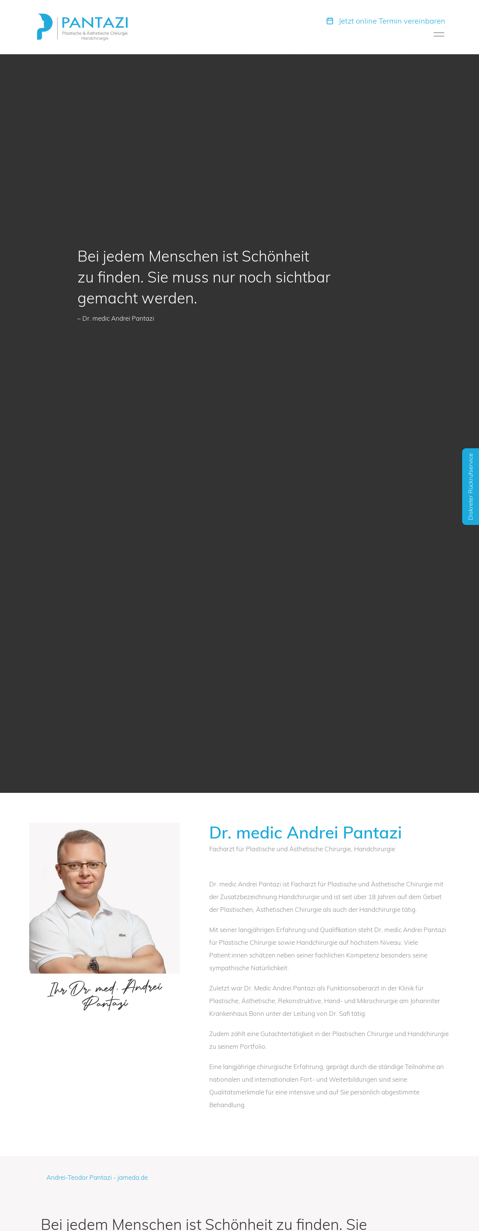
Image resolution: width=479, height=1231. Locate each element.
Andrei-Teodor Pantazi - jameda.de (97, 1177)
